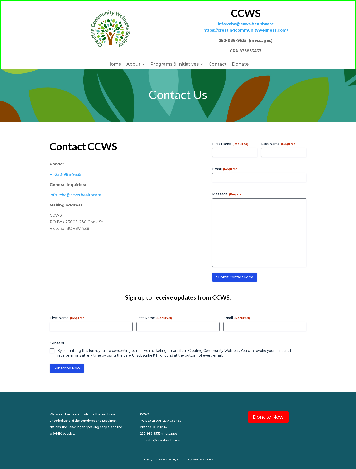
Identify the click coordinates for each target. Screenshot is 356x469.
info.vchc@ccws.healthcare (75, 195)
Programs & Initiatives (174, 64)
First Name (230, 144)
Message (228, 194)
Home (114, 64)
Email (225, 169)
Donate (240, 64)
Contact (218, 64)
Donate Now (268, 417)
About (133, 64)
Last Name (279, 144)
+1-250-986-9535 (65, 174)
